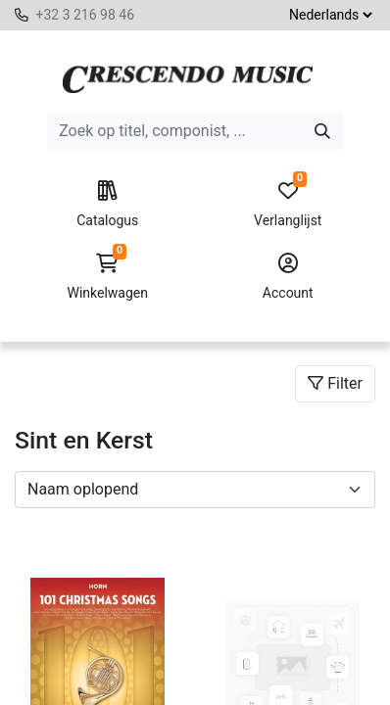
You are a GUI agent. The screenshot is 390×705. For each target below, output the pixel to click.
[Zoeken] (322, 131)
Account (288, 277)
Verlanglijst (288, 204)
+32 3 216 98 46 (84, 15)
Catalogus (108, 204)
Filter (335, 383)
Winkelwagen (108, 277)
